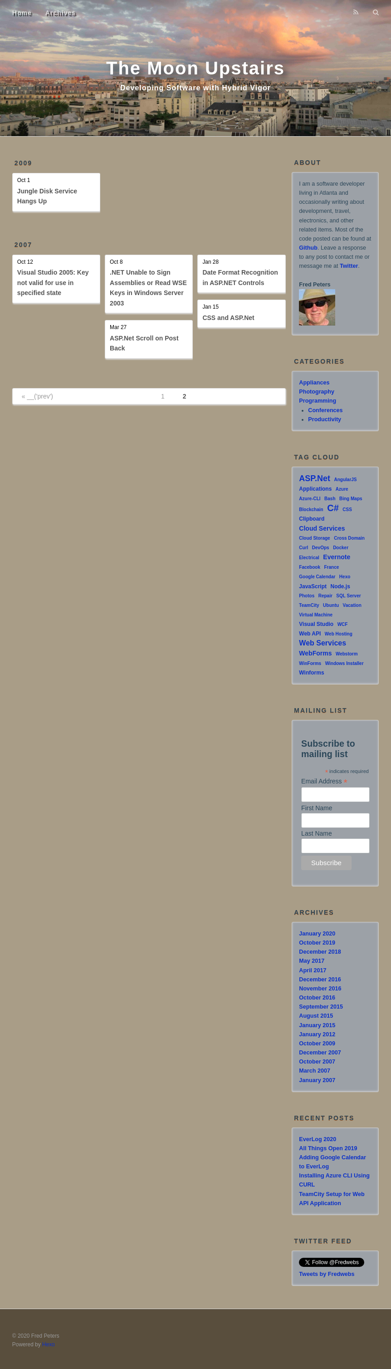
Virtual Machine (315, 614)
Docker (340, 547)
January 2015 (317, 1025)
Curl (303, 547)
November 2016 (320, 988)
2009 (23, 163)
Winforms (311, 673)
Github (308, 248)
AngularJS (345, 479)
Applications (315, 489)
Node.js (340, 586)
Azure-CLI (309, 498)
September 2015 (321, 1007)
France (331, 567)
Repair (325, 595)
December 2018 (320, 952)
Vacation (352, 605)
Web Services (322, 643)
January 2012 (317, 1034)
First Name (316, 808)
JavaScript (313, 586)
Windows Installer (344, 663)
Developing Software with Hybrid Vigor (195, 88)
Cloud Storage (314, 538)
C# (333, 507)
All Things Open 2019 (328, 1148)
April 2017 (312, 970)
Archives (60, 12)
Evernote (336, 557)
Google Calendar (317, 576)
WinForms (310, 663)
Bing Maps (350, 498)
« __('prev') (37, 396)
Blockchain (311, 509)
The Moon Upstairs (195, 68)
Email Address (324, 781)
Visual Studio (316, 624)
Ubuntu (331, 605)
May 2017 (311, 961)
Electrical (309, 557)
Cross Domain (349, 538)
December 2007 (320, 1052)
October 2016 (317, 998)
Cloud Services (322, 528)
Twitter (349, 266)
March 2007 (314, 1071)
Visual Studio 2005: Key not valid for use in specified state (53, 282)
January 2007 (317, 1080)
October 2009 (317, 1043)
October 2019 (317, 943)
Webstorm (347, 653)
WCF (342, 624)
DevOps (320, 547)
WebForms (315, 653)
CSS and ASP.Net (228, 317)
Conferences (325, 410)
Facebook (309, 567)
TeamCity (309, 605)
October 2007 (317, 1062)
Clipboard (311, 519)
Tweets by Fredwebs (326, 1274)
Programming (317, 401)
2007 (23, 244)
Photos (306, 595)
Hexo (344, 576)
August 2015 (316, 1016)
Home (22, 12)
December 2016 (320, 979)
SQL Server (348, 595)
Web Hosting (338, 633)
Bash (329, 498)
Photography (316, 392)
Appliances (314, 382)
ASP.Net (314, 478)
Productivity (324, 419)
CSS (347, 509)
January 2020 (317, 934)
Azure (342, 489)
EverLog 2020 (317, 1139)
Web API (310, 633)
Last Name (316, 833)
